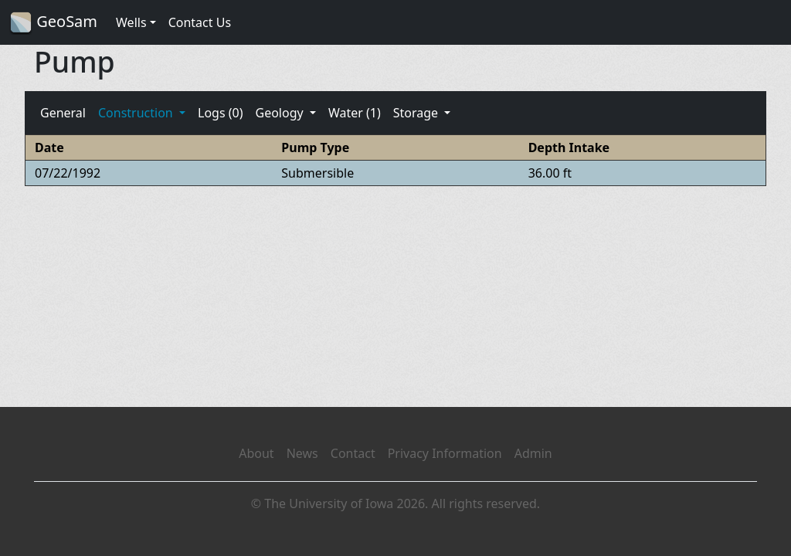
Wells (131, 22)
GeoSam (53, 23)
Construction (137, 112)
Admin (533, 453)
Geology (280, 112)
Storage (417, 112)
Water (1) (354, 112)
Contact (353, 453)
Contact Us (199, 22)
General (63, 112)
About (256, 453)
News (302, 453)
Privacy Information (445, 453)
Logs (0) (220, 112)
